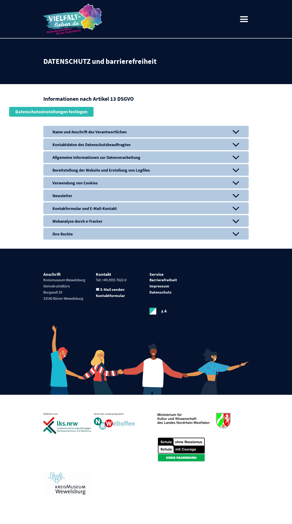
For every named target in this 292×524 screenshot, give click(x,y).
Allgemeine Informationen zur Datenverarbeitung (96, 157)
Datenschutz (160, 292)
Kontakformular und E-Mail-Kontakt (84, 208)
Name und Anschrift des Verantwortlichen (89, 131)
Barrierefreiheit (163, 280)
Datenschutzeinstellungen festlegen (51, 112)
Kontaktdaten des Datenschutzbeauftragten (91, 144)
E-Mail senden (112, 289)
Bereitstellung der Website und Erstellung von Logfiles (101, 170)
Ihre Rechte (62, 234)
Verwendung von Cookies (75, 183)
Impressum (159, 286)
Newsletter (62, 196)
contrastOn (152, 311)
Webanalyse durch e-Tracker (77, 221)
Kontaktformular (110, 296)
